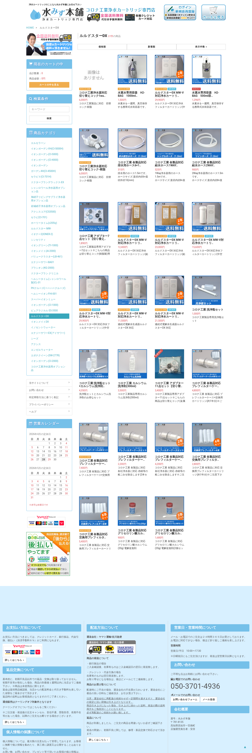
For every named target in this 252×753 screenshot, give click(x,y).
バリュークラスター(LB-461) (46, 256)
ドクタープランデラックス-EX (47, 182)
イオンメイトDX (40, 321)
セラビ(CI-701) (39, 217)
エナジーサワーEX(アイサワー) (48, 333)
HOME (30, 27)
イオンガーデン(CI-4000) (44, 159)
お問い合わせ (49, 389)
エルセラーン (38, 143)
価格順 (102, 46)
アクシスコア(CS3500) (43, 211)
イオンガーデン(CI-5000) (44, 154)
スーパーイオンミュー (43, 299)
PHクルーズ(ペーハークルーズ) (48, 288)
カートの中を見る (49, 84)
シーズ (34, 338)
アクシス (36, 344)
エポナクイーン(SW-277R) (45, 355)
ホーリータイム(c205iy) (44, 223)
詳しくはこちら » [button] (14, 660)
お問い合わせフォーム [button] (185, 699)
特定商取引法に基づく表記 (49, 397)
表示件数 (201, 46)
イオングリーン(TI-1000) (44, 245)
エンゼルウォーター (42, 349)
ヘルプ (49, 411)
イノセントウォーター (43, 327)
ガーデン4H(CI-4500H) (43, 171)
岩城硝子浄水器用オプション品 (48, 206)
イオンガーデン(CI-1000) (44, 305)
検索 (49, 118)
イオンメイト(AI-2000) (43, 251)
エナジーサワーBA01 (42, 262)
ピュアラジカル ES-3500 (44, 310)
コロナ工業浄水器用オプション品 (48, 368)
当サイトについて (49, 382)
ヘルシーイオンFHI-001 (44, 293)
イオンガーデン (39, 165)
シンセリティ (38, 239)
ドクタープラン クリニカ (44, 273)
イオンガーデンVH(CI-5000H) (47, 148)
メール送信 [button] (209, 699)
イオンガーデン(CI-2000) (44, 361)
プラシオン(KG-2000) (42, 267)
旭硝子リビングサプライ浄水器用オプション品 (48, 199)
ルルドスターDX (40, 316)
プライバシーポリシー (49, 404)
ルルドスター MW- (41, 228)
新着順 (151, 46)
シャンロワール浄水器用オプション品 (48, 189)
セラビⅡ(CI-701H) (41, 176)
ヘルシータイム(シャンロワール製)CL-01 (48, 281)
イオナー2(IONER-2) (42, 234)
